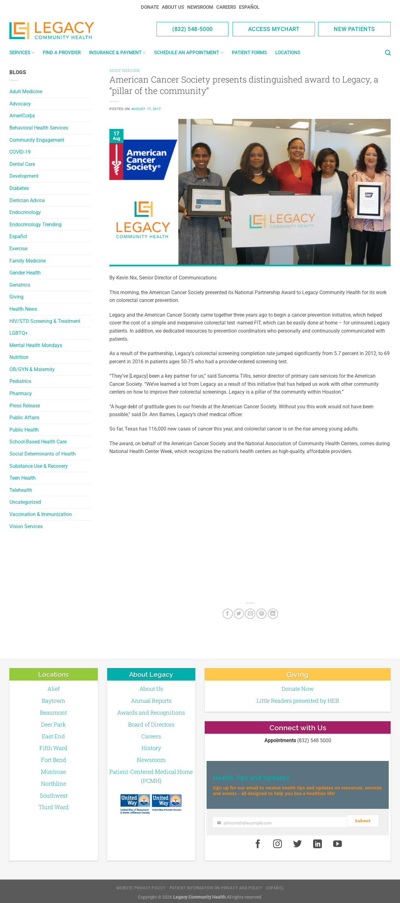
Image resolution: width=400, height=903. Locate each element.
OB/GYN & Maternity (32, 369)
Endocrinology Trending (35, 224)
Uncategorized (25, 502)
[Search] (388, 52)
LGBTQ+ (18, 333)
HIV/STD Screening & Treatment (44, 321)
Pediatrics (20, 381)
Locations (287, 52)
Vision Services (26, 526)
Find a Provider (62, 52)
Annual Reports (151, 700)
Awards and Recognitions (151, 712)
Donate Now (298, 688)
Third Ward (53, 807)
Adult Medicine (25, 91)
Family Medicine (27, 261)
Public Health (24, 430)
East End (53, 736)
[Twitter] (239, 614)
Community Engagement (36, 140)
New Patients (354, 29)
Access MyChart (274, 29)
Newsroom (200, 7)
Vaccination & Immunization (40, 514)
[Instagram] (278, 842)
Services (21, 53)
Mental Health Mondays (35, 345)
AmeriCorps (22, 116)
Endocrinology (25, 212)
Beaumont (53, 712)
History (151, 748)
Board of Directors (151, 724)
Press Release (24, 406)
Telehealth (20, 490)
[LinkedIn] (273, 614)
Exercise (18, 249)
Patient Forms (249, 52)
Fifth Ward (53, 748)
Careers (226, 7)
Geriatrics (19, 285)
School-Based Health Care (38, 442)
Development (23, 176)
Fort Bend (53, 759)
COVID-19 (20, 152)
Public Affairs (24, 418)
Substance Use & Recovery (38, 466)
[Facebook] (227, 614)
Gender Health (25, 273)
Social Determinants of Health (42, 454)
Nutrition (18, 357)
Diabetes (19, 188)
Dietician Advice (27, 200)
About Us (173, 7)
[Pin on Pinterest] (261, 614)
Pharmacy (20, 393)
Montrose (53, 771)
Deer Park (53, 724)
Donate (150, 7)
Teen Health (22, 478)
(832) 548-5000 (192, 29)
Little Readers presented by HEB (298, 700)
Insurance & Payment (117, 53)
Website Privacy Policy (140, 885)
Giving (16, 297)
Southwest (54, 795)
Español (249, 7)
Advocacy (20, 104)
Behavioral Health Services (38, 128)
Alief (54, 688)
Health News (23, 309)
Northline (53, 783)
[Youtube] (337, 842)
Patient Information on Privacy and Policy (216, 885)
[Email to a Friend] (250, 614)
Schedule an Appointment (188, 53)
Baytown (53, 700)
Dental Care (22, 164)
